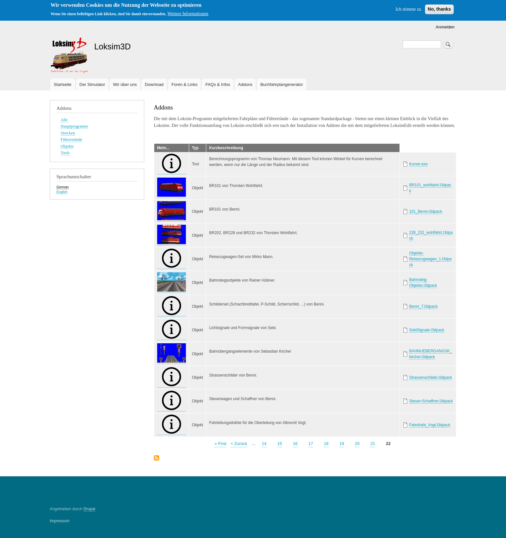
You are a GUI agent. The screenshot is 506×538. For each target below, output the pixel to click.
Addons (245, 84)
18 (326, 443)
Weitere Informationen (187, 13)
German (62, 187)
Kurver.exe (418, 164)
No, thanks (439, 9)
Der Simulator (92, 84)
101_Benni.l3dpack (425, 211)
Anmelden (445, 27)
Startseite (62, 84)
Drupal (90, 509)
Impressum (59, 521)
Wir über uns (125, 84)
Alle (64, 120)
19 (341, 443)
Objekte (67, 146)
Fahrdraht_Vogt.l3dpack (429, 425)
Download (154, 84)
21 (372, 443)
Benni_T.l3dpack (423, 306)
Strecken (68, 133)
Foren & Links (184, 84)
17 (311, 443)
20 (357, 443)
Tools (65, 152)
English (61, 192)
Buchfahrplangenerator (281, 84)
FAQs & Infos (217, 84)
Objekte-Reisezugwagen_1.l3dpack (430, 259)
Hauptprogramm (74, 126)
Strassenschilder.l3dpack (430, 377)
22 (388, 443)
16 (295, 443)
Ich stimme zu (408, 9)
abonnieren (156, 458)
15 (279, 443)
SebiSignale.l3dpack (426, 330)
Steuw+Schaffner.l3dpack (431, 401)
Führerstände (71, 139)
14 (264, 443)
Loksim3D (112, 46)
